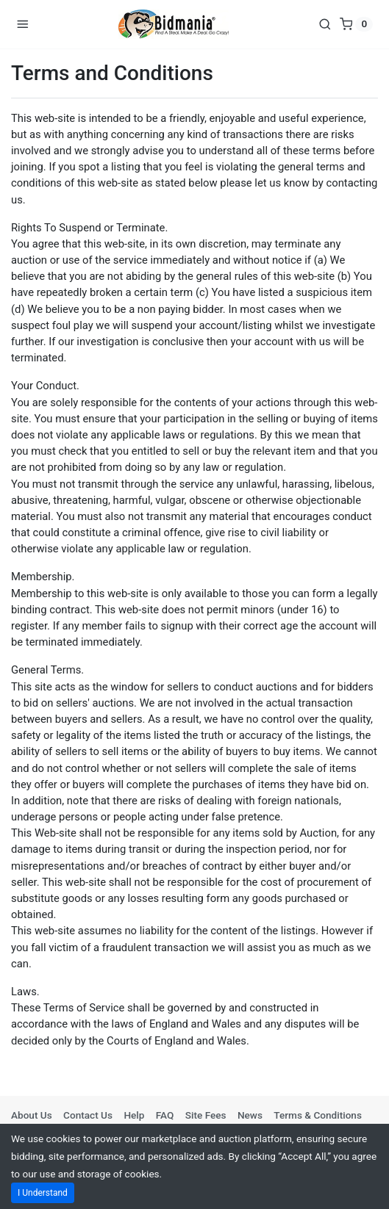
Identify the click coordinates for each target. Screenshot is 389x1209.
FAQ (165, 1115)
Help (134, 1115)
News (250, 1115)
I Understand (43, 1193)
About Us (31, 1115)
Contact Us (88, 1115)
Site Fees (205, 1115)
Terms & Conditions (318, 1115)
